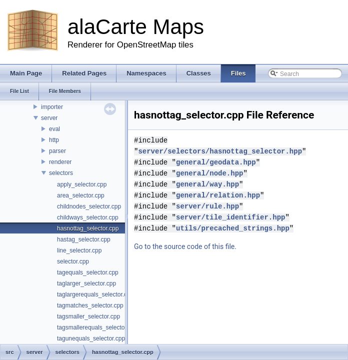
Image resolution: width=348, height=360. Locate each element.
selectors (61, 173)
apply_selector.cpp (81, 184)
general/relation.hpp (218, 184)
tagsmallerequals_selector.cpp (97, 327)
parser (57, 151)
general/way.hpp (207, 173)
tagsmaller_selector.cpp (88, 316)
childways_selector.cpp (87, 217)
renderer (60, 162)
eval (54, 129)
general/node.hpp (209, 162)
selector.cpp (73, 261)
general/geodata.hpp (216, 151)
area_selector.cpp (80, 195)
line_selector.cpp (79, 250)
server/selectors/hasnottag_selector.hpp (258, 140)
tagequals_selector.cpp (87, 272)
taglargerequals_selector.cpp (95, 294)
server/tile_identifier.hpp (230, 206)
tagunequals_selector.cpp (91, 338)
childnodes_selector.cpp (89, 206)
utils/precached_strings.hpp (233, 217)
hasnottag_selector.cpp (87, 228)
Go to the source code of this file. (185, 236)
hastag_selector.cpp (83, 239)
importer (52, 107)
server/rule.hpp (207, 195)
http (54, 140)
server (49, 118)
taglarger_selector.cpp (86, 283)
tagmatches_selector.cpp (90, 305)
